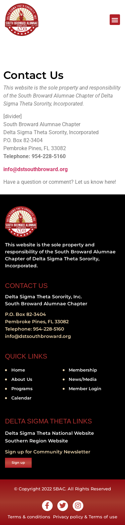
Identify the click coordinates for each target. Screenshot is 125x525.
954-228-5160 (48, 329)
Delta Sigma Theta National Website (49, 433)
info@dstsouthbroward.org (35, 169)
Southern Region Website (36, 441)
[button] (115, 19)
